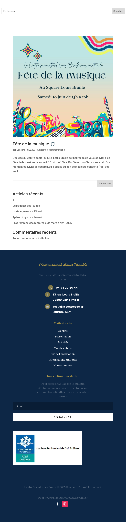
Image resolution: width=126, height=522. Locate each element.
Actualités (42, 149)
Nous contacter (62, 365)
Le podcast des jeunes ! (27, 205)
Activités (63, 342)
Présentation (63, 336)
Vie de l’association (63, 354)
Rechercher (105, 183)
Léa (19, 149)
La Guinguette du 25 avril (27, 211)
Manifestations (57, 149)
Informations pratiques (63, 360)
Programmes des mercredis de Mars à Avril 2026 (42, 223)
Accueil (63, 331)
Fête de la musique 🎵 (34, 143)
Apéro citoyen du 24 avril (27, 217)
